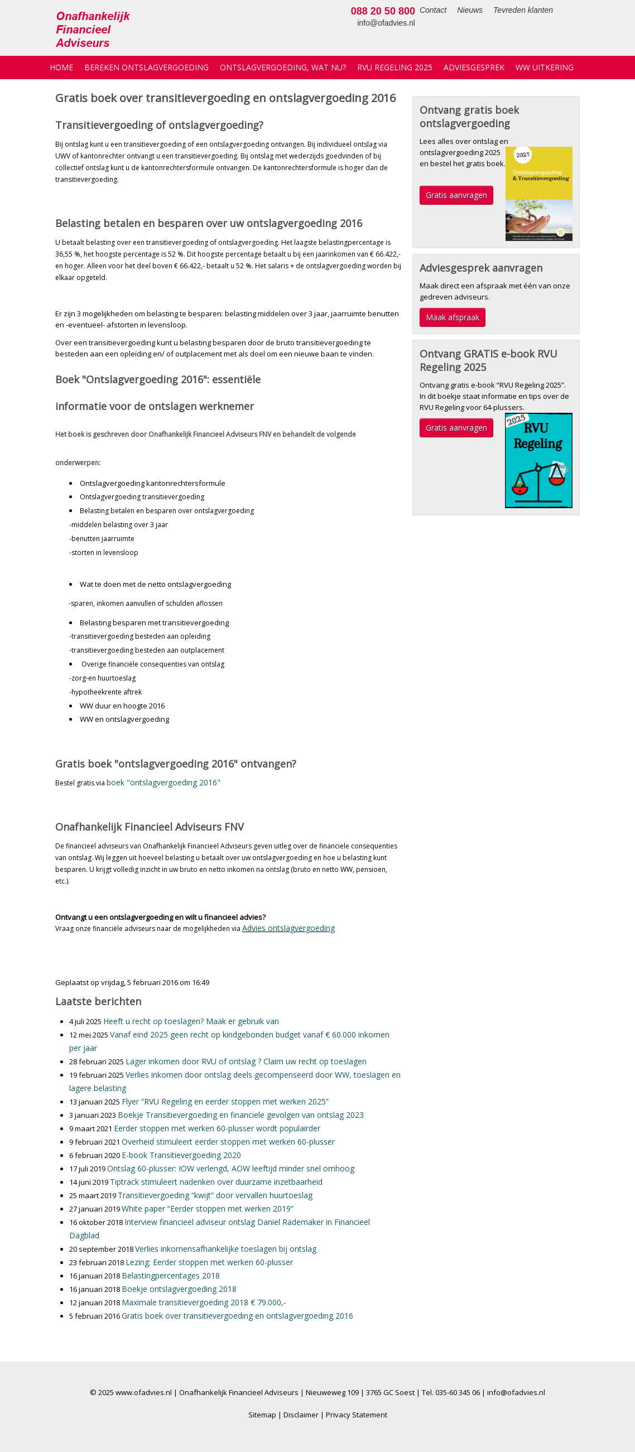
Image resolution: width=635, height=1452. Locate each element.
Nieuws (405, 10)
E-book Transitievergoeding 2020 (181, 1155)
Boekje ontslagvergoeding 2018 (179, 1289)
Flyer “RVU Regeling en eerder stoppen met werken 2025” (225, 1101)
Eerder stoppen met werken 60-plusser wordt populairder (217, 1128)
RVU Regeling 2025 (394, 67)
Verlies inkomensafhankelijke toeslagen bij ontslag (225, 1248)
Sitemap (262, 1415)
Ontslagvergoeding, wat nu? (283, 67)
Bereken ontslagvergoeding (146, 67)
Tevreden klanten (459, 10)
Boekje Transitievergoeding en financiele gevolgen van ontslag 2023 (241, 1114)
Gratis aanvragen (456, 195)
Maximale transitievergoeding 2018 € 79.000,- (204, 1302)
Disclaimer (301, 1415)
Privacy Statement (356, 1415)
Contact (368, 10)
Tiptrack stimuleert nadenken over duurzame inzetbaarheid (216, 1181)
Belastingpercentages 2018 (171, 1275)
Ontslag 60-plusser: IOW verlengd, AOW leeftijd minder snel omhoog (230, 1168)
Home (61, 67)
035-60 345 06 (457, 1392)
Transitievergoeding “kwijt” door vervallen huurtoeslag (215, 1195)
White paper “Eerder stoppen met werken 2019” (208, 1208)
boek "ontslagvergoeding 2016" (163, 782)
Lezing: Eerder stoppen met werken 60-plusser (209, 1262)
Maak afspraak (452, 317)
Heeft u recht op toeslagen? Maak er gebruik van (191, 1021)
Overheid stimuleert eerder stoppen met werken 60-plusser (228, 1141)
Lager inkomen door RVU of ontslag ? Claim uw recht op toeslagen (246, 1061)
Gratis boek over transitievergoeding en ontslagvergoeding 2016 (237, 1315)
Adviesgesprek (474, 67)
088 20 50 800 (548, 11)
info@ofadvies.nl (551, 22)
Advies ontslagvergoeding (288, 928)
